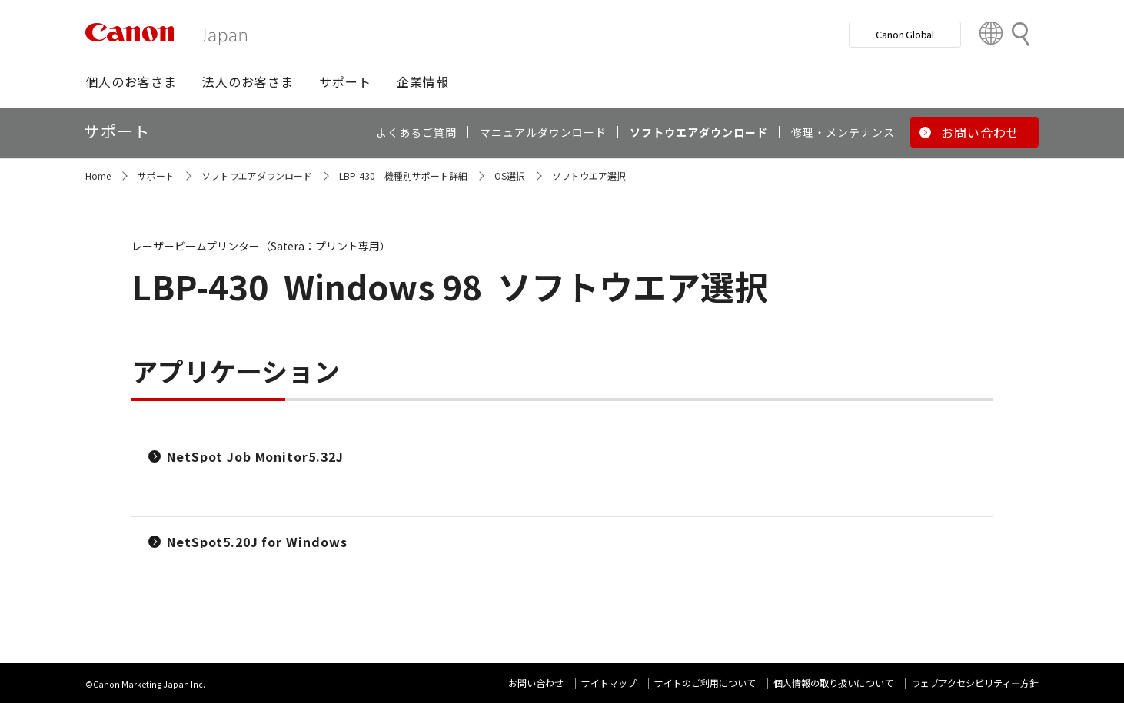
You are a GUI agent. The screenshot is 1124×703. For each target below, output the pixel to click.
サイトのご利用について (705, 682)
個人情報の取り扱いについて (833, 682)
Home (98, 175)
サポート (156, 175)
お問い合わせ (536, 682)
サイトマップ (609, 682)
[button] (131, 81)
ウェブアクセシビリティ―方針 (975, 682)
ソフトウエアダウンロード (256, 175)
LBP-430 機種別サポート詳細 (403, 175)
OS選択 (509, 175)
